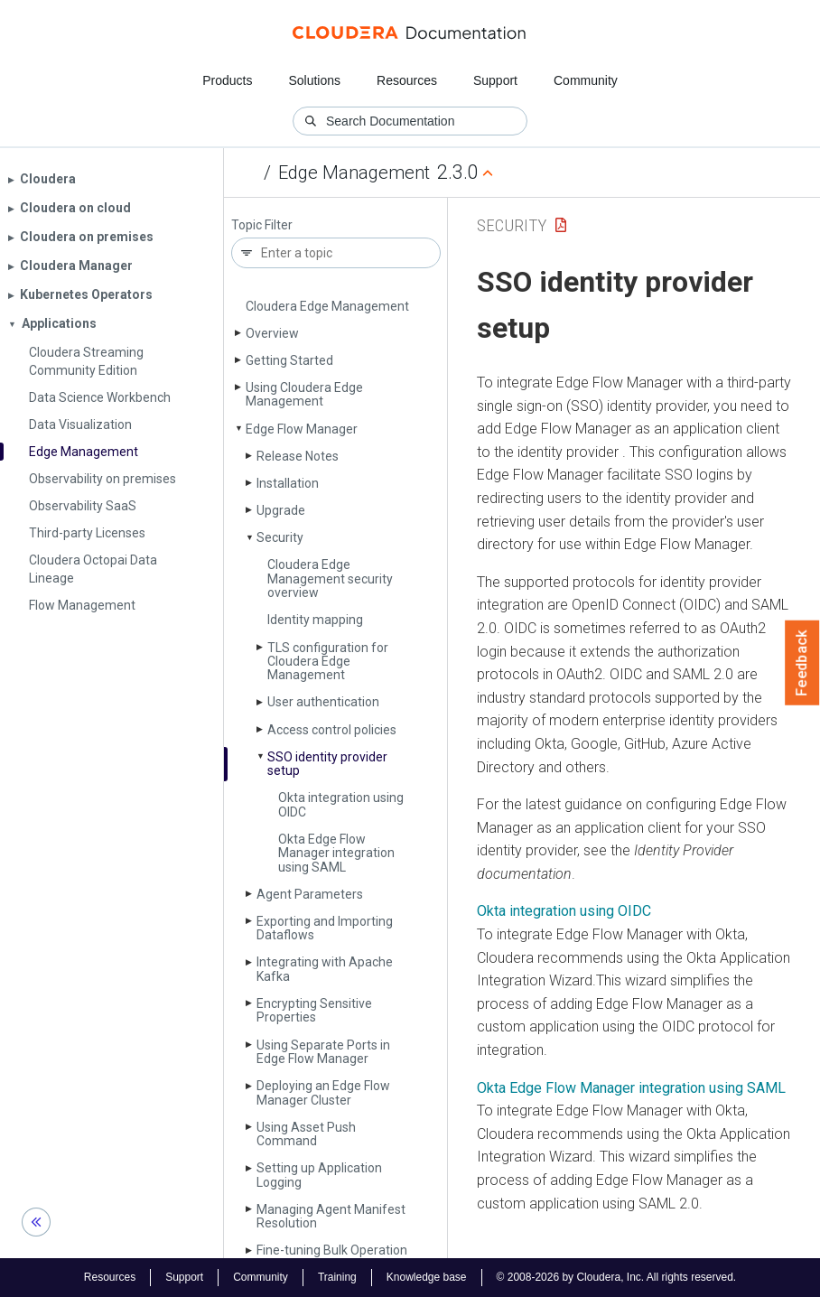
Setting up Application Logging (319, 1175)
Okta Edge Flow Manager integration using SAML (336, 853)
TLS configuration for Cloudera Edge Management (327, 661)
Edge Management (354, 172)
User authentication (323, 702)
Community (586, 80)
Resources (407, 80)
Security (279, 537)
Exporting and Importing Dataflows (324, 928)
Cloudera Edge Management (327, 306)
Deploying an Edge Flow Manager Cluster (323, 1092)
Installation (287, 483)
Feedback (802, 663)
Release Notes (297, 456)
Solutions (314, 80)
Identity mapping (315, 619)
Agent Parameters (309, 894)
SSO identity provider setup (327, 764)
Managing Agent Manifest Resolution (330, 1216)
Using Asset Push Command (306, 1134)
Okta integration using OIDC (341, 804)
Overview (272, 333)
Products (227, 80)
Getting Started (289, 360)
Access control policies (331, 730)
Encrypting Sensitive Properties (314, 1010)
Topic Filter (262, 225)
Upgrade (280, 510)
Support (495, 80)
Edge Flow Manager (302, 429)
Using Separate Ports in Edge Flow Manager (323, 1052)
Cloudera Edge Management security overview (330, 578)
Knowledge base (427, 1277)
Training (337, 1277)
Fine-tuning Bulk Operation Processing (331, 1257)
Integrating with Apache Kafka (324, 969)
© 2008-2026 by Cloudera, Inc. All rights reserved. (617, 1277)
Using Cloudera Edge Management (304, 394)
